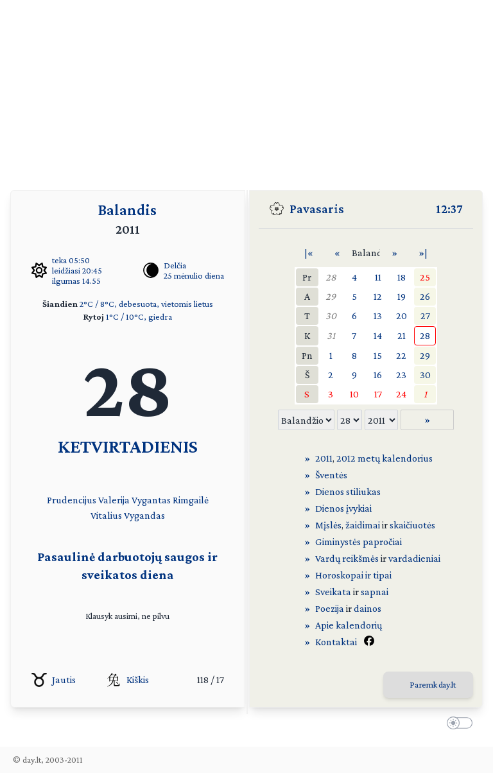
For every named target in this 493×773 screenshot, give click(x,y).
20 (401, 315)
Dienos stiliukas (348, 491)
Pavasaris (317, 209)
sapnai (374, 591)
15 (378, 355)
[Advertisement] (246, 90)
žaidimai (362, 524)
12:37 (449, 209)
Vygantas (151, 499)
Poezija (329, 608)
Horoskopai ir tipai (353, 574)
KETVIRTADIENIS (128, 445)
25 (425, 277)
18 (401, 277)
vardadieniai (414, 558)
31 (331, 335)
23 (401, 374)
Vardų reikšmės (347, 558)
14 (378, 335)
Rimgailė (191, 499)
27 (425, 315)
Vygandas (144, 515)
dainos (367, 608)
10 (354, 393)
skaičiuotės (412, 524)
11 (378, 277)
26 (425, 296)
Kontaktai (336, 641)
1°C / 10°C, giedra (139, 316)
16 (378, 374)
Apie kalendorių (348, 625)
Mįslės (328, 524)
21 (401, 335)
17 (378, 393)
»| (423, 252)
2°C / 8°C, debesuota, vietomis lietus (146, 304)
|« (308, 252)
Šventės (331, 474)
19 (401, 296)
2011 (324, 458)
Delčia (175, 265)
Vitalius (106, 515)
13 (378, 315)
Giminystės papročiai (358, 541)
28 (330, 277)
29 (330, 296)
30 (330, 315)
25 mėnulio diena (194, 275)
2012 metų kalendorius (384, 458)
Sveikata (333, 591)
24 (401, 393)
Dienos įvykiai (343, 508)
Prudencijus (71, 499)
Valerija (114, 499)
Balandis (127, 209)
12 (378, 296)
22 (401, 355)
